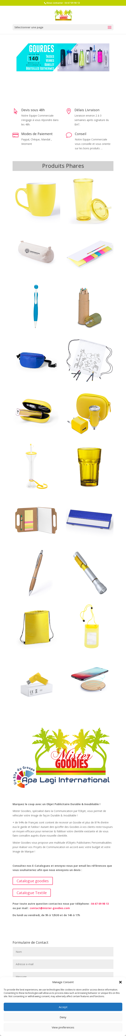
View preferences (63, 1027)
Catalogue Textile (32, 892)
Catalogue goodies (33, 880)
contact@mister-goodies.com (50, 908)
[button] (120, 982)
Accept (63, 1007)
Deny (63, 1017)
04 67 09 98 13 (72, 2)
